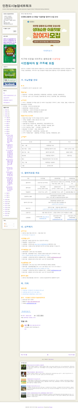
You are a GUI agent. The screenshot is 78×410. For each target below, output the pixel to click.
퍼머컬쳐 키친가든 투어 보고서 (33, 386)
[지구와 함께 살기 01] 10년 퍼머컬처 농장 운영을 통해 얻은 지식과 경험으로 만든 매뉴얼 (9, 154)
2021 (6, 115)
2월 (7, 195)
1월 (7, 197)
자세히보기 (48, 51)
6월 (7, 129)
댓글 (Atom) (50, 359)
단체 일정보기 (6, 102)
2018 (6, 203)
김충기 (25, 325)
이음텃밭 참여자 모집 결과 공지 (33, 379)
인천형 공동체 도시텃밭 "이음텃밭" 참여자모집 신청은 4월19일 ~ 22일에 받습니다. (9, 181)
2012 (6, 215)
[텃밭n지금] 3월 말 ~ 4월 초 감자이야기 (35, 372)
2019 (6, 201)
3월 (7, 193)
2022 (6, 114)
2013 (6, 213)
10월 (7, 121)
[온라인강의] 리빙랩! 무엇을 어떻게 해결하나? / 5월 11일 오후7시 (9, 162)
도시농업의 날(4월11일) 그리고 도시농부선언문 (9, 146)
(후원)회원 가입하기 (8, 100)
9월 (7, 123)
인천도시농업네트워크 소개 (9, 95)
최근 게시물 (24, 354)
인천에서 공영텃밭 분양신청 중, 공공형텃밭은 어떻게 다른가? (40, 392)
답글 (25, 329)
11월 (7, 119)
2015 (6, 209)
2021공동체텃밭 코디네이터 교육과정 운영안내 (9, 188)
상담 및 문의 (6, 97)
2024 (6, 110)
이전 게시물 (71, 354)
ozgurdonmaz (40, 407)
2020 (6, 199)
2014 (6, 211)
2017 (6, 205)
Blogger (50, 407)
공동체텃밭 (25, 317)
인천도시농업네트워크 (16, 5)
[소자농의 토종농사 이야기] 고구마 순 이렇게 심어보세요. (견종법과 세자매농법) (9, 139)
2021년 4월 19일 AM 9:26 (34, 325)
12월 (7, 117)
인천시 (34, 317)
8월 (7, 125)
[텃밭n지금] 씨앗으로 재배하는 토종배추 (35, 365)
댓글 (6, 226)
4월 (7, 133)
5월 (7, 131)
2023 (6, 111)
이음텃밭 (30, 317)
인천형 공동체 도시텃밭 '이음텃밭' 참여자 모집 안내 (9, 173)
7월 (7, 127)
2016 (6, 207)
